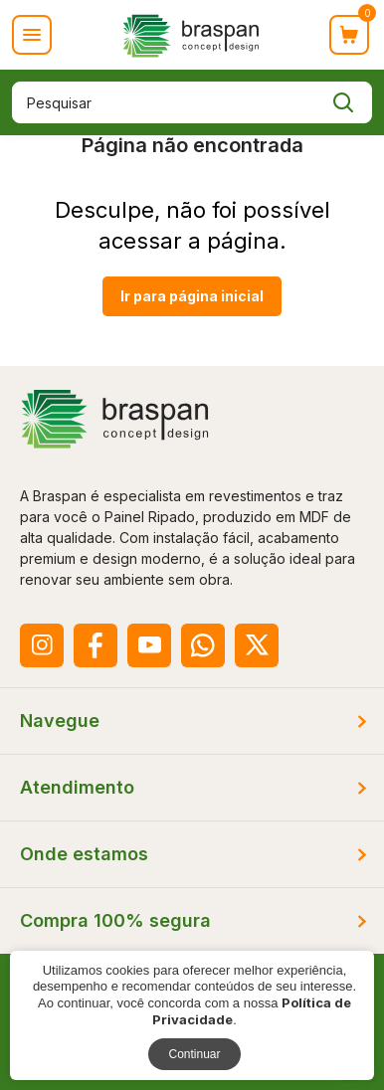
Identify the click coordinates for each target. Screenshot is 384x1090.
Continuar (194, 1054)
